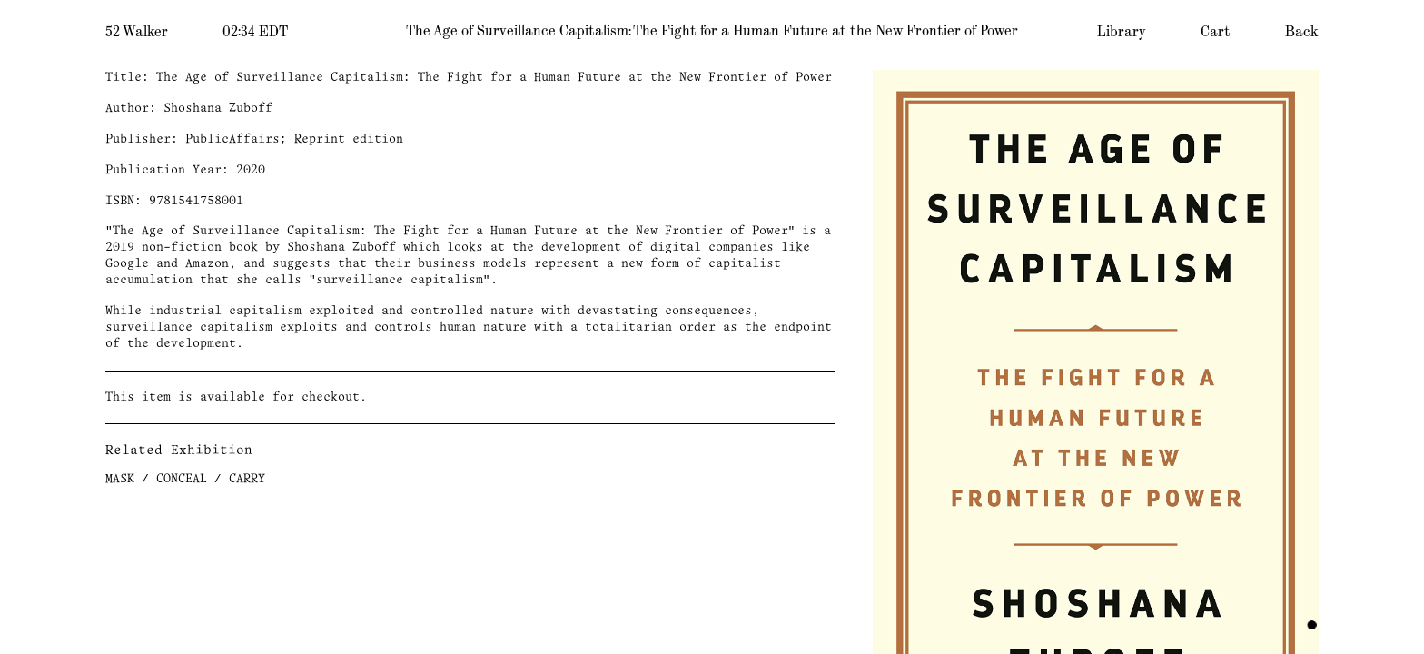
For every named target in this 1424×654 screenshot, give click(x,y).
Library (1121, 32)
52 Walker (136, 32)
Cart (1216, 32)
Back (1302, 32)
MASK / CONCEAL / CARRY (185, 479)
